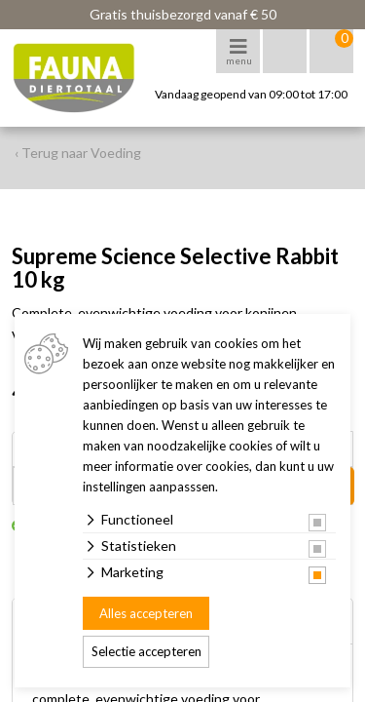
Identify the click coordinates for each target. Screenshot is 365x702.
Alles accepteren (146, 613)
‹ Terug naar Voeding (78, 152)
